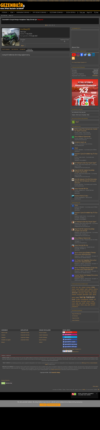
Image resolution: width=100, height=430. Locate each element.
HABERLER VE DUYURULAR (82, 167)
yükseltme (75, 306)
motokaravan (84, 299)
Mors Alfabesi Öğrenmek (82, 136)
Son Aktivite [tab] (15, 49)
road (92, 301)
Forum (4, 12)
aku (80, 287)
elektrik (74, 294)
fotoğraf (79, 294)
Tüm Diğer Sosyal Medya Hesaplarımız (72, 372)
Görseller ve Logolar (6, 362)
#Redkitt (95, 75)
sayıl (77, 122)
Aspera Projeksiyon (75, 320)
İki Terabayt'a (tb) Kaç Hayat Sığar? (85, 163)
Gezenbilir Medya (25, 360)
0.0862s (84, 412)
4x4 (77, 287)
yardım (93, 305)
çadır (86, 289)
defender (75, 293)
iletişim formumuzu (56, 392)
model (78, 299)
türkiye (78, 305)
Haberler (3, 360)
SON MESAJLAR (76, 126)
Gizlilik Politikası (43, 360)
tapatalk (92, 303)
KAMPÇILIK (78, 199)
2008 (73, 287)
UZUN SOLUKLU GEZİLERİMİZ (83, 134)
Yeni (11, 12)
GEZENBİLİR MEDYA (64, 1)
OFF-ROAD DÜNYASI (39, 12)
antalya (88, 287)
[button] (8, 12)
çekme (91, 289)
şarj (80, 303)
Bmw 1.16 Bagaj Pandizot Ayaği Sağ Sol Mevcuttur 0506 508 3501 (86, 268)
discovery (81, 292)
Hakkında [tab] (29, 49)
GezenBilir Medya (55, 395)
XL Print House (75, 315)
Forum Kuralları (43, 355)
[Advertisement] (85, 336)
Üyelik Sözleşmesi (43, 357)
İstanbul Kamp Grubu (81, 196)
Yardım (40, 365)
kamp (83, 297)
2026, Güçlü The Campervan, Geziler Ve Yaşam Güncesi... (86, 130)
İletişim (3, 365)
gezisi (94, 294)
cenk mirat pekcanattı (83, 291)
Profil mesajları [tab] (6, 49)
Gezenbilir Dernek (25, 357)
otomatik (83, 301)
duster (95, 292)
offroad (77, 301)
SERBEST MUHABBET (80, 160)
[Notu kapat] (96, 417)
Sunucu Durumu (5, 403)
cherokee (94, 291)
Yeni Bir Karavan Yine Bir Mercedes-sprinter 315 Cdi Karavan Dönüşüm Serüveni (86, 181)
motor (91, 299)
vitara (82, 305)
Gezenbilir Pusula (25, 355)
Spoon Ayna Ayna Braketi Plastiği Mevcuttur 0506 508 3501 (85, 253)
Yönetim (3, 357)
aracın (73, 289)
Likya (76, 148)
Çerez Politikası (42, 362)
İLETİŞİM (97, 1)
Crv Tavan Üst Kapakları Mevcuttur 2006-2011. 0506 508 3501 (85, 261)
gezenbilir (86, 294)
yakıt (89, 305)
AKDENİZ (77, 151)
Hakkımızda (4, 355)
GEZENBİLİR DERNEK (54, 1)
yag (86, 305)
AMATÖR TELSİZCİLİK (81, 139)
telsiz (73, 305)
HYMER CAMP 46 (80, 142)
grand (73, 297)
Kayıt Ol (11, 15)
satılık (83, 303)
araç (93, 287)
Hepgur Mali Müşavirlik (76, 313)
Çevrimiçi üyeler (77, 109)
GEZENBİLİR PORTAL (43, 1)
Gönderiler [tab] (22, 49)
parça (88, 301)
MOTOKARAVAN (79, 145)
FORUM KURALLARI (90, 1)
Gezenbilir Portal (25, 362)
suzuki (88, 303)
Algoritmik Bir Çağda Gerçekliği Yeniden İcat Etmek (84, 171)
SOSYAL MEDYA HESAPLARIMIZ (77, 1)
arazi (77, 289)
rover (73, 303)
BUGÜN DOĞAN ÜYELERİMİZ (80, 118)
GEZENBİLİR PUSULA (32, 1)
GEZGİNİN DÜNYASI (56, 12)
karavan (90, 297)
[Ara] (96, 12)
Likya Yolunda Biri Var (81, 188)
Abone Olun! (71, 374)
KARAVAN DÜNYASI (22, 12)
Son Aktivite (4, 15)
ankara (84, 287)
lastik (73, 299)
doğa (90, 292)
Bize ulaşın (95, 409)
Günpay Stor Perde (75, 318)
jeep (77, 297)
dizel (86, 292)
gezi (90, 294)
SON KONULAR (76, 202)
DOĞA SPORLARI (72, 12)
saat (77, 303)
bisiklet (82, 289)
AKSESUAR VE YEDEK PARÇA (83, 257)
